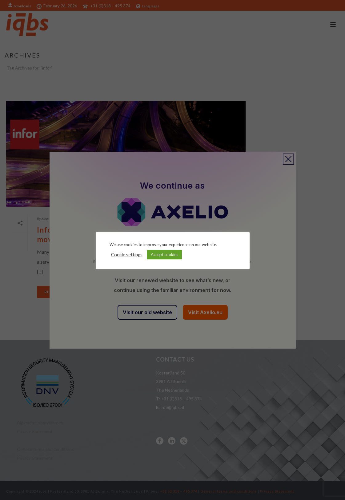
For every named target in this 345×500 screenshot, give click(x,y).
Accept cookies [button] (164, 254)
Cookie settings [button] (126, 254)
